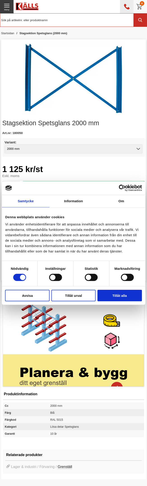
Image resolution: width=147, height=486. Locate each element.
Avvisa (27, 295)
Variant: (10, 142)
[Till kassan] (140, 6)
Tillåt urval (73, 295)
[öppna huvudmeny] (7, 6)
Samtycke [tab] (26, 201)
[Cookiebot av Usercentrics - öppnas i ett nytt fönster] (122, 188)
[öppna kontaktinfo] (126, 6)
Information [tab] (73, 201)
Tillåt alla (119, 295)
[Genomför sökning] (140, 20)
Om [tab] (121, 201)
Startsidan (7, 33)
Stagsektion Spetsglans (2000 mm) (43, 33)
